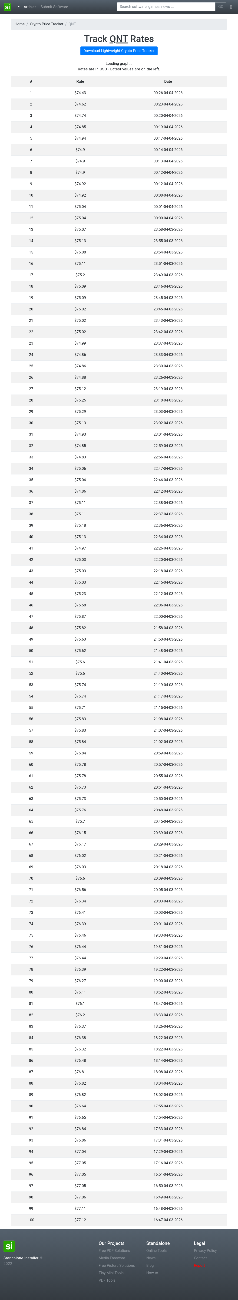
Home (20, 24)
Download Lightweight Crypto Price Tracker (119, 51)
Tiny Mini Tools (111, 1273)
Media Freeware (112, 1258)
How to (152, 1273)
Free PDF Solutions (114, 1250)
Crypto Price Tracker (46, 24)
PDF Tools (107, 1280)
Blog (150, 1265)
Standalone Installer (21, 1258)
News (150, 1258)
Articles (31, 6)
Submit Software (54, 7)
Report (199, 1265)
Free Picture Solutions (117, 1265)
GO (220, 6)
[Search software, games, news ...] (166, 6)
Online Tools (156, 1250)
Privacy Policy (205, 1250)
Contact (200, 1258)
